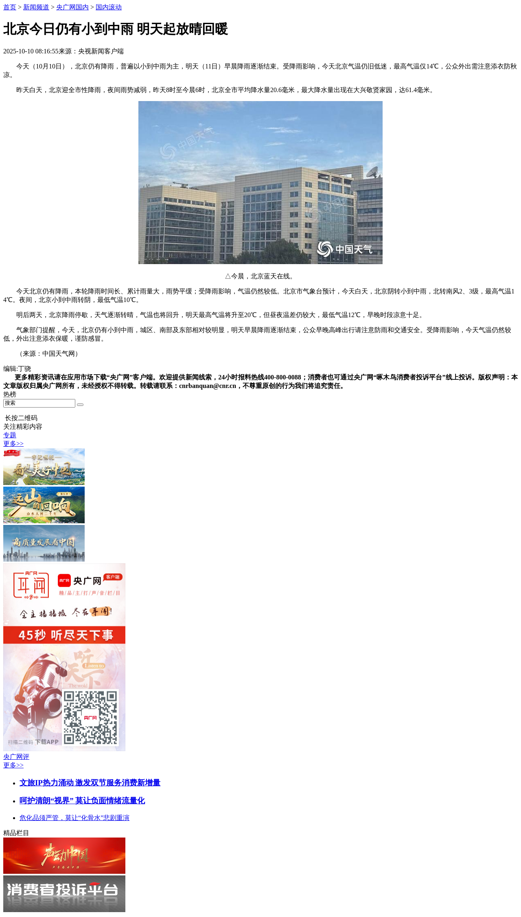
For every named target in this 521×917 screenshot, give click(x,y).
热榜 (9, 394)
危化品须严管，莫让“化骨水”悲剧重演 (74, 817)
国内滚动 (109, 7)
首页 (9, 7)
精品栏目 (16, 832)
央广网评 (16, 756)
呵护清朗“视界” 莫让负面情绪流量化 (82, 800)
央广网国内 (72, 7)
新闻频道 (36, 7)
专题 (9, 435)
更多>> (13, 443)
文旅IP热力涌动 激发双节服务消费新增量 (90, 782)
